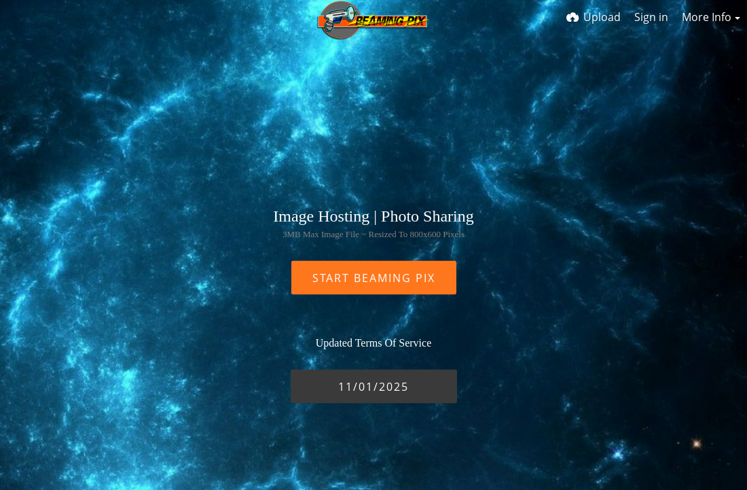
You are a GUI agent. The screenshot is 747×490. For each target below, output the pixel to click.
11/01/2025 (373, 386)
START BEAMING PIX (373, 277)
